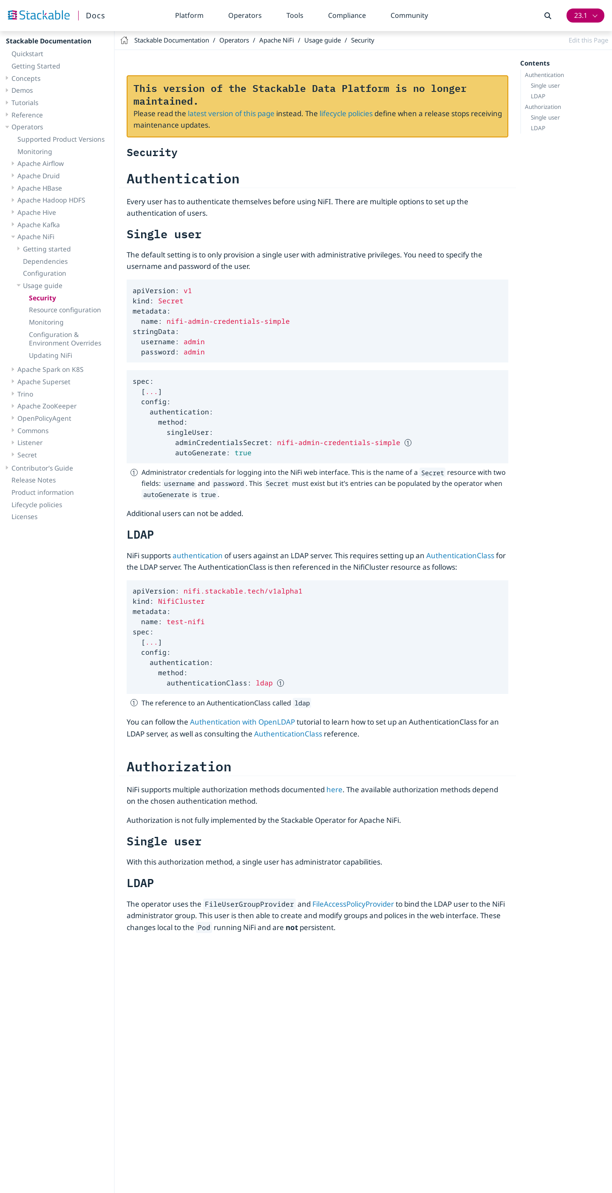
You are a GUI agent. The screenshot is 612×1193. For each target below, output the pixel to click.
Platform (189, 15)
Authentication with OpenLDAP (242, 722)
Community (409, 15)
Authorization (543, 107)
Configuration (44, 273)
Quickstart (27, 53)
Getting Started (35, 66)
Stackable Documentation (48, 41)
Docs (95, 15)
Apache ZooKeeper (46, 406)
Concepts (25, 78)
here (334, 789)
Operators (245, 15)
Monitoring (34, 151)
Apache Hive (36, 212)
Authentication (544, 75)
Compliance (347, 15)
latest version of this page (231, 113)
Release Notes (33, 480)
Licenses (24, 516)
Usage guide (42, 285)
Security (42, 298)
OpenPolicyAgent (44, 418)
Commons (32, 430)
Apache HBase (39, 188)
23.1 (580, 15)
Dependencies (45, 261)
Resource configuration (65, 309)
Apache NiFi (35, 236)
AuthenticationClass (460, 555)
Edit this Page (588, 40)
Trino (25, 394)
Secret (27, 455)
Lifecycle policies (36, 504)
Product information (42, 492)
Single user (545, 85)
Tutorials (24, 102)
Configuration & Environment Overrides (65, 339)
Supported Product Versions (61, 139)
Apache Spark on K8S (50, 369)
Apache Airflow (40, 163)
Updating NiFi (50, 355)
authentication (198, 555)
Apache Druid (38, 175)
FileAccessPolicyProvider (353, 904)
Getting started (47, 249)
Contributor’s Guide (42, 468)
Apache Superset (44, 381)
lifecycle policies (346, 113)
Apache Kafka (38, 224)
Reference (27, 115)
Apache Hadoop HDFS (51, 200)
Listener (29, 442)
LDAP (538, 96)
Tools (294, 15)
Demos (22, 90)
